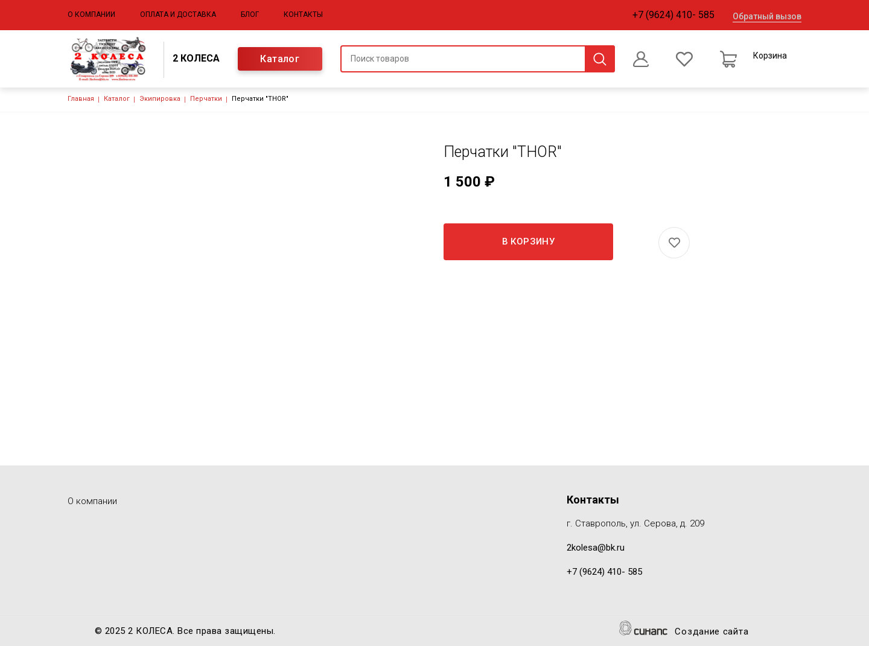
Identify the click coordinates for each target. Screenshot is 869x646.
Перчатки (206, 99)
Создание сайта (711, 632)
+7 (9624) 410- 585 (673, 15)
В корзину (528, 241)
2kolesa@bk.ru (596, 547)
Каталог (279, 59)
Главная (81, 99)
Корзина (770, 55)
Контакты (303, 14)
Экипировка (159, 99)
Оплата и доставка (178, 14)
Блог (250, 14)
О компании (91, 14)
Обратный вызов (767, 16)
